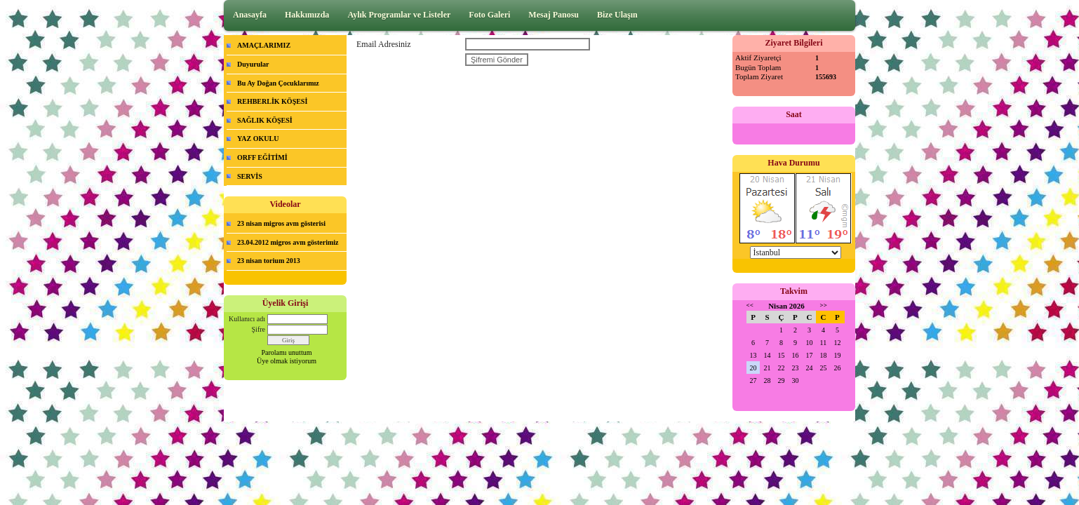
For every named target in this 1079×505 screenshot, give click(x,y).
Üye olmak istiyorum (286, 361)
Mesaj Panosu (553, 15)
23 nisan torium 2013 (268, 260)
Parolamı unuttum (287, 352)
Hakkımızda (307, 15)
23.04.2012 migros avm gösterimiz (288, 242)
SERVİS (249, 176)
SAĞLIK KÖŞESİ (265, 120)
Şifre (258, 329)
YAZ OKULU (258, 138)
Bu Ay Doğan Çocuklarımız (278, 83)
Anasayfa (250, 15)
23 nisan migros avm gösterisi (281, 223)
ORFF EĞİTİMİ (262, 157)
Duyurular (253, 64)
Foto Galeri (489, 15)
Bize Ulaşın (617, 15)
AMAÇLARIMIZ (263, 45)
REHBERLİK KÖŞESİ (272, 101)
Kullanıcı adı (247, 319)
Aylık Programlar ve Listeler (398, 15)
